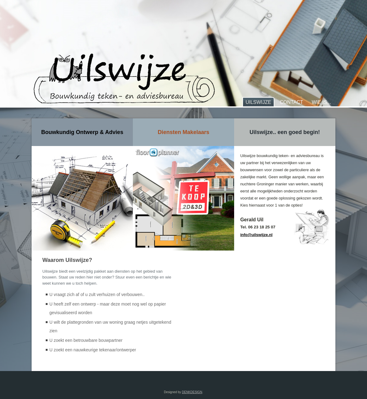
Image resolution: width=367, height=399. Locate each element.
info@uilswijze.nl (256, 234)
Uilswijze (258, 102)
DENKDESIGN (192, 392)
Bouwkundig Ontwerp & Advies (82, 132)
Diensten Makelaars (183, 132)
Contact (291, 102)
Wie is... (321, 102)
